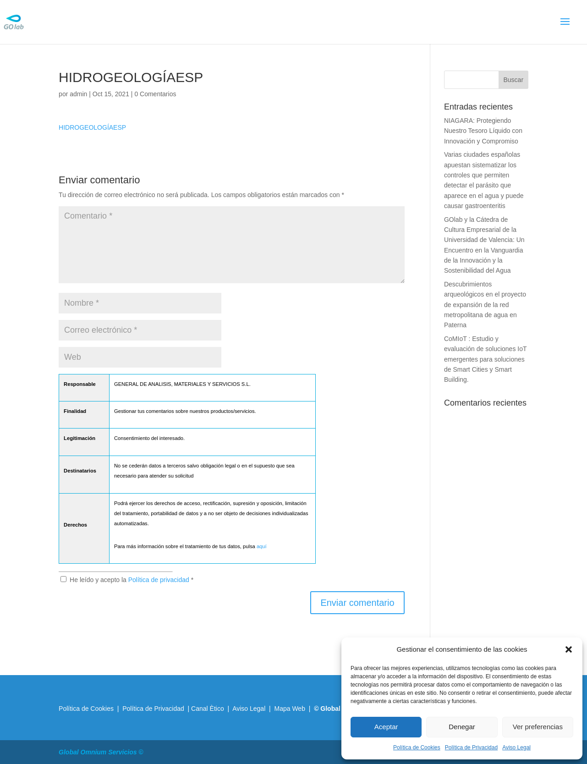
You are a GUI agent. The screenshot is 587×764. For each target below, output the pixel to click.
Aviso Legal (516, 747)
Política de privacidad (159, 579)
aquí (262, 546)
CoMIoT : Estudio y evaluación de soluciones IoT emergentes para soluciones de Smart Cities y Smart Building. (485, 359)
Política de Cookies (416, 747)
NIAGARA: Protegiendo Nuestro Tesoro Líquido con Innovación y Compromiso (483, 131)
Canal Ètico (208, 708)
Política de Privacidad (471, 747)
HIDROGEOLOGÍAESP (92, 127)
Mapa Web (289, 708)
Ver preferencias (538, 727)
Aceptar (386, 727)
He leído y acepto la (126, 579)
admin (78, 94)
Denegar (462, 727)
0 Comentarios (155, 94)
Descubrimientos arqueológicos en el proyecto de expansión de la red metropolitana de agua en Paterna (485, 304)
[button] (568, 649)
